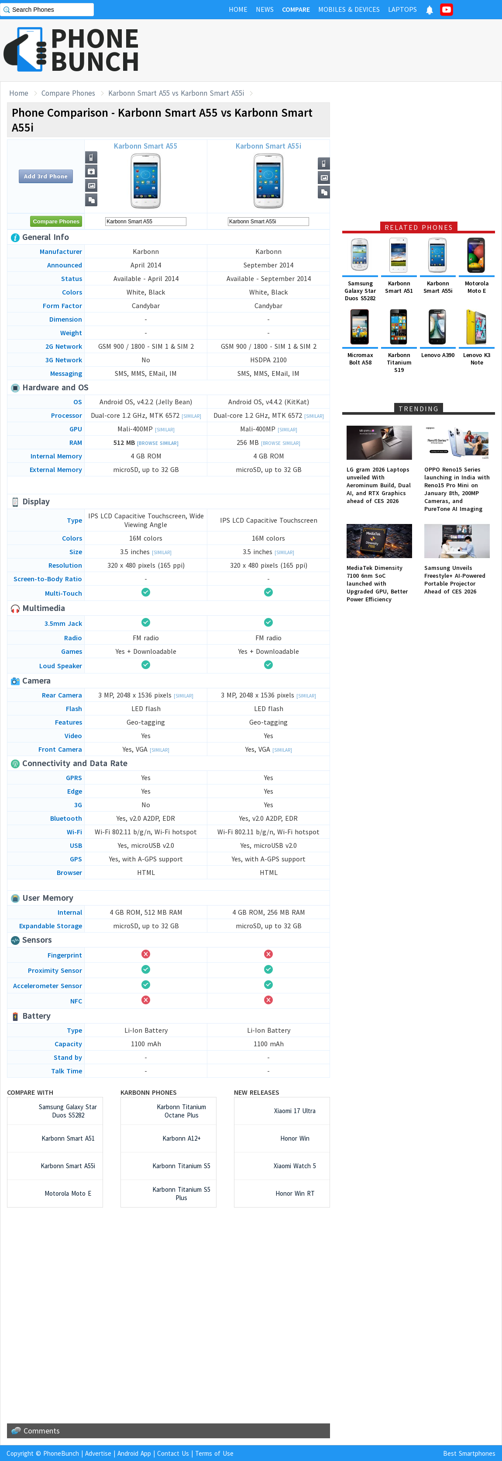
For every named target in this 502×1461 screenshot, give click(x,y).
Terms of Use (214, 1453)
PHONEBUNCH (95, 49)
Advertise (98, 1453)
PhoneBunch (61, 1453)
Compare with (30, 1092)
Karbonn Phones (148, 1092)
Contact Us (173, 1453)
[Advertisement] (168, 1315)
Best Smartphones (469, 1453)
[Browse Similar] (158, 443)
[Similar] (191, 416)
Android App (134, 1453)
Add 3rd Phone (46, 176)
